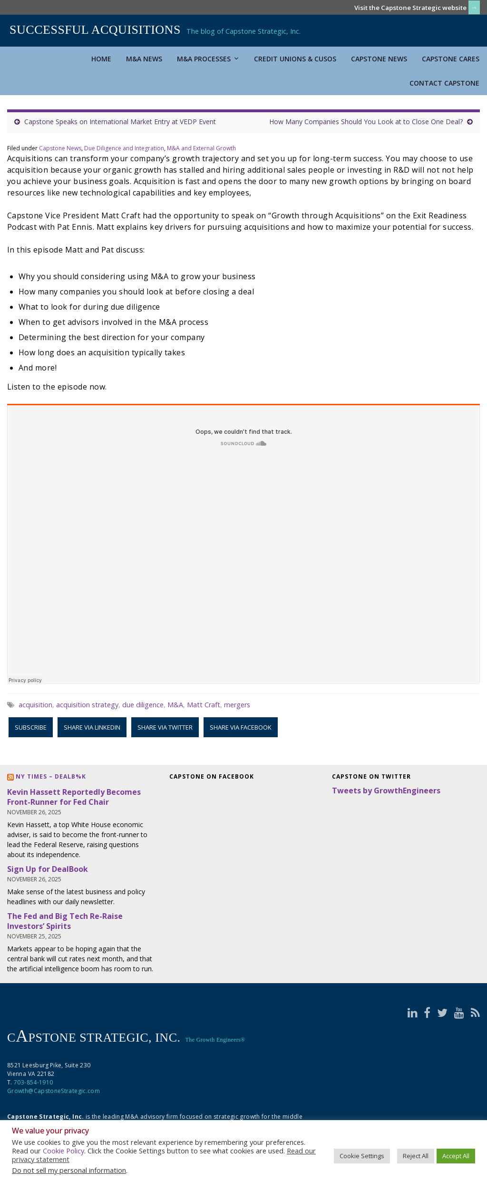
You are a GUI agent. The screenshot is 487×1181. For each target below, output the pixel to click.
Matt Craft (203, 704)
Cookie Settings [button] (362, 1156)
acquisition (35, 704)
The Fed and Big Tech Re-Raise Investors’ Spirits (65, 921)
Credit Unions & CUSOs (295, 58)
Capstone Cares (450, 58)
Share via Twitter (165, 727)
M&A (175, 704)
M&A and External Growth (201, 148)
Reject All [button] (416, 1156)
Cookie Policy (63, 1150)
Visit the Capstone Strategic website (410, 7)
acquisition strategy (87, 704)
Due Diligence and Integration (124, 148)
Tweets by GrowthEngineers (386, 790)
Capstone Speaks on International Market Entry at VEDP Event (120, 121)
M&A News (144, 58)
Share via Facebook (241, 727)
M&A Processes (208, 58)
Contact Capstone (444, 83)
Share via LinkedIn (92, 727)
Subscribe (31, 727)
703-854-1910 (33, 1082)
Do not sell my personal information (69, 1170)
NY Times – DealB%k (51, 776)
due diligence (143, 704)
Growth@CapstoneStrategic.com (53, 1091)
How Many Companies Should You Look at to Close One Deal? (366, 121)
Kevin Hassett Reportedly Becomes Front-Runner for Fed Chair (74, 797)
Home (101, 58)
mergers (237, 704)
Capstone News (379, 58)
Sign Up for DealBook (47, 869)
